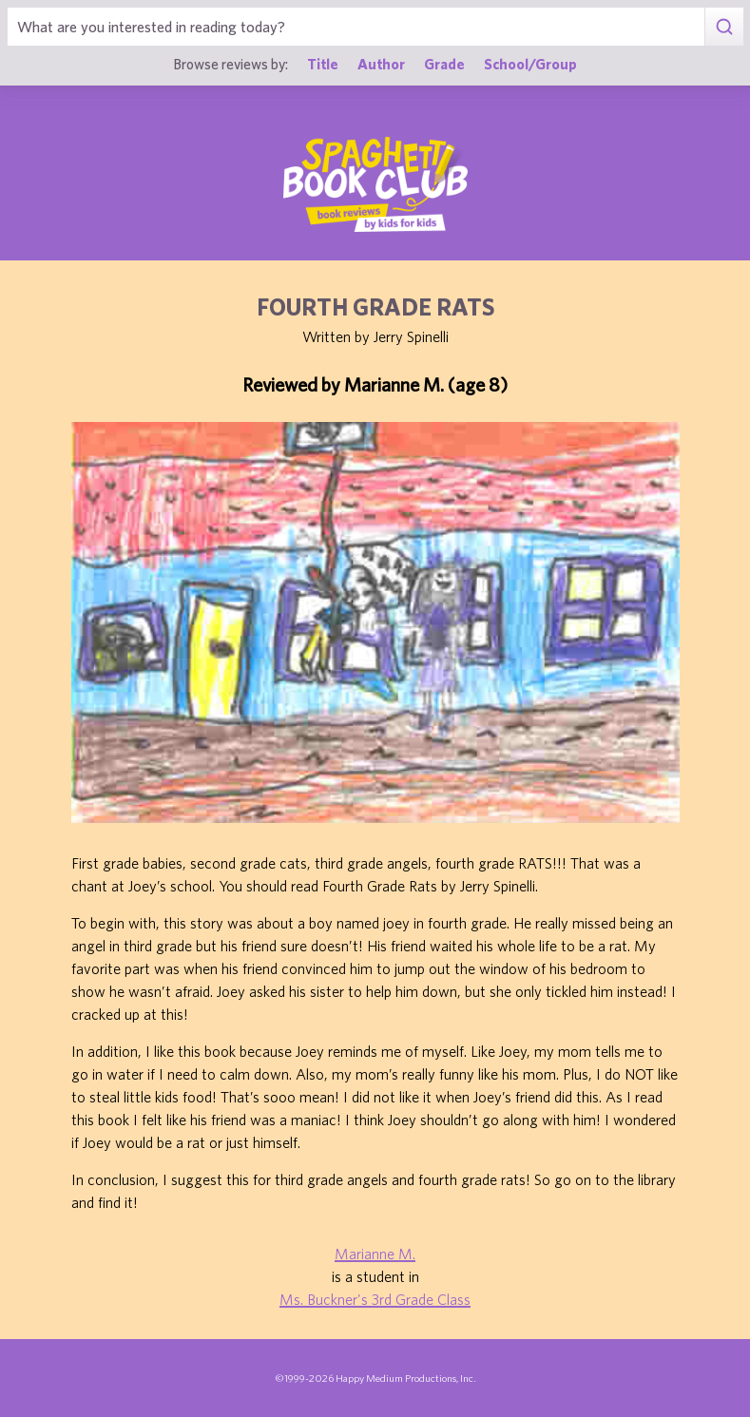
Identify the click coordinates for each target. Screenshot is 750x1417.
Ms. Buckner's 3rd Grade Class (375, 1299)
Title (322, 63)
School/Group (530, 63)
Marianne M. (375, 1253)
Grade (444, 63)
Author (381, 63)
